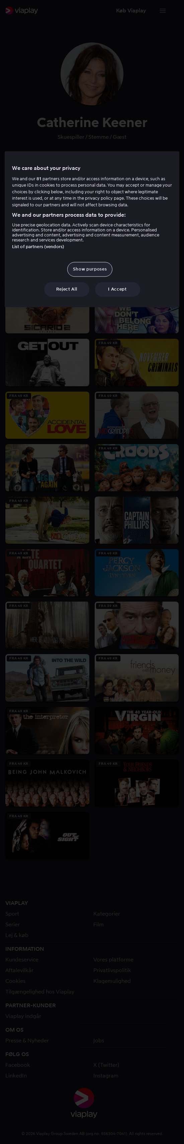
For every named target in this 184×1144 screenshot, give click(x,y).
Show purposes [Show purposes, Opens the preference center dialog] (90, 269)
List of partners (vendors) (38, 246)
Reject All (66, 289)
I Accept (117, 289)
